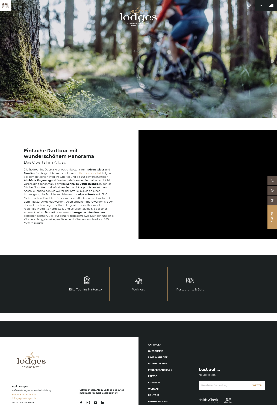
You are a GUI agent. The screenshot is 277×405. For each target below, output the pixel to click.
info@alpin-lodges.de (24, 398)
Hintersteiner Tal (90, 173)
